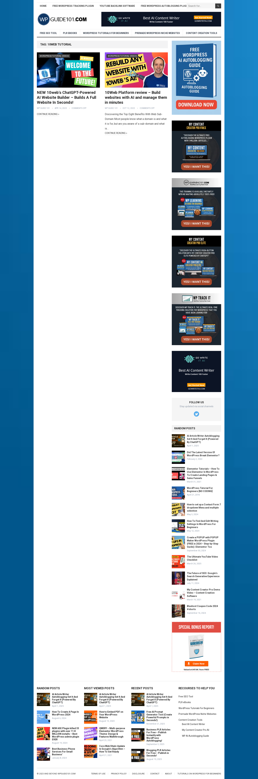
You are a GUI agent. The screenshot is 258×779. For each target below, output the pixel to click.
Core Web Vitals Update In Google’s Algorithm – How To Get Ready (112, 749)
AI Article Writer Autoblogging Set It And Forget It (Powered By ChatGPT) (203, 439)
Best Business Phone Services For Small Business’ (63, 752)
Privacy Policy (119, 773)
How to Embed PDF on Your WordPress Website (111, 715)
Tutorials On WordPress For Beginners (199, 773)
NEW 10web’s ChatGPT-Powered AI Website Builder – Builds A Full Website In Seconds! (66, 97)
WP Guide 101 (43, 108)
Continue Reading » (48, 114)
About (168, 773)
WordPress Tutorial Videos (54, 56)
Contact (154, 773)
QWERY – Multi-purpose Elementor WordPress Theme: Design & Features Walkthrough (112, 732)
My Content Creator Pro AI (195, 730)
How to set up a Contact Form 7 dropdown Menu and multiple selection (204, 507)
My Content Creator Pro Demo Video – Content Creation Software (203, 592)
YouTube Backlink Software (117, 6)
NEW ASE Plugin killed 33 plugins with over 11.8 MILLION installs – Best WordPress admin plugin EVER (65, 734)
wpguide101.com (67, 773)
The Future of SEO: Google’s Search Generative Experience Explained (203, 576)
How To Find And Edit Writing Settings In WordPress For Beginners (202, 524)
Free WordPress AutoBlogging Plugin (165, 6)
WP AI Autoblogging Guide (195, 736)
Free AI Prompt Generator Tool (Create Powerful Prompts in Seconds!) (159, 716)
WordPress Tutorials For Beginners (106, 33)
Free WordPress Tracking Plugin (73, 6)
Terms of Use (98, 773)
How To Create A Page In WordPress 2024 (65, 713)
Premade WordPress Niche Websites (157, 33)
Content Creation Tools (201, 33)
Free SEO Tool (48, 33)
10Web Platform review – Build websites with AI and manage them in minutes (136, 97)
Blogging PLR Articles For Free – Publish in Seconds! (158, 753)
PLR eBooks (70, 33)
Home (43, 6)
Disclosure (138, 773)
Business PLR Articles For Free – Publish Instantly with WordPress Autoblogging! (158, 735)
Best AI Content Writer (193, 724)
